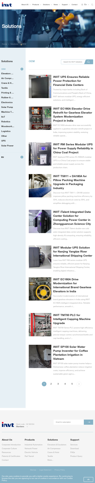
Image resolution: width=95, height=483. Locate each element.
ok (88, 479)
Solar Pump (7, 107)
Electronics (7, 102)
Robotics (5, 121)
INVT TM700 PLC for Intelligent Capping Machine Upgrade (72, 319)
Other (4, 136)
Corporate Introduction (11, 445)
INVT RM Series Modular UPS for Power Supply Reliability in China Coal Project (73, 148)
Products (36, 4)
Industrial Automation (33, 445)
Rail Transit (29, 456)
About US (26, 4)
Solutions (47, 4)
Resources (6, 452)
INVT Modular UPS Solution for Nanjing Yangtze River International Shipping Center (72, 251)
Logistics (5, 131)
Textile (4, 88)
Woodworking (8, 126)
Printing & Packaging (10, 92)
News (57, 4)
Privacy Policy (59, 470)
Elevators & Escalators (10, 73)
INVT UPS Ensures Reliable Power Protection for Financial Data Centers (71, 80)
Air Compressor (9, 78)
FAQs (72, 452)
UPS (3, 140)
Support (66, 4)
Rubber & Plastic (9, 97)
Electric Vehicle (31, 452)
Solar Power (7, 145)
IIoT (3, 116)
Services (74, 445)
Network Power (31, 448)
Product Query (76, 456)
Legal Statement (45, 470)
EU (12, 157)
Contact (74, 4)
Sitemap (33, 470)
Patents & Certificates (11, 456)
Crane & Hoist (8, 83)
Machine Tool (8, 112)
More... (50, 460)
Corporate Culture (9, 448)
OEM (24, 44)
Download (74, 448)
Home (4, 44)
